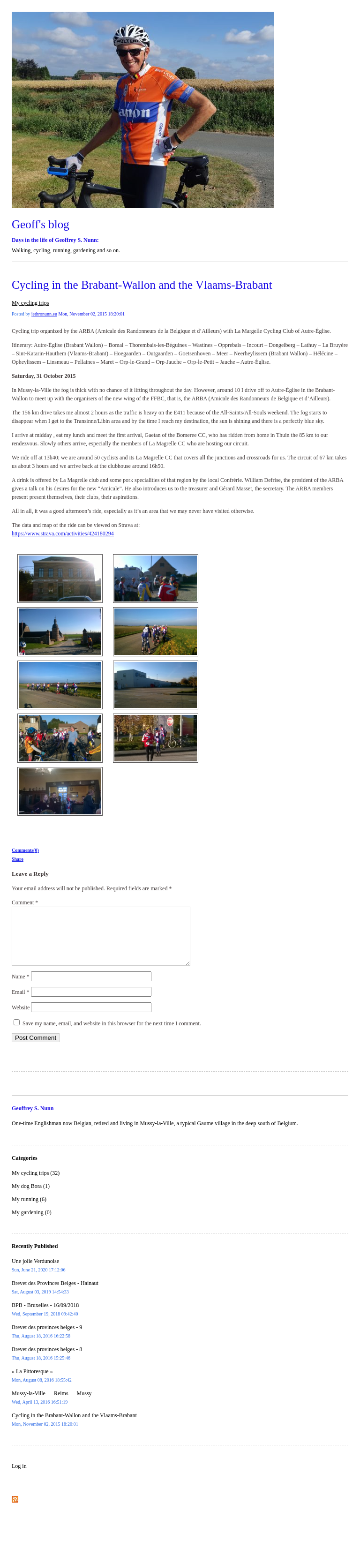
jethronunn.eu (44, 313)
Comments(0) (25, 850)
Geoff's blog (40, 224)
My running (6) (29, 1210)
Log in (19, 1477)
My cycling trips (30, 303)
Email (21, 1003)
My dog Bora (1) (31, 1197)
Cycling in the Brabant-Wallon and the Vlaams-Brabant (142, 284)
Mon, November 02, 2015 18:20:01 (91, 313)
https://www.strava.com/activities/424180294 (63, 533)
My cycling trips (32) (36, 1184)
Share (17, 859)
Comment (25, 902)
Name (21, 988)
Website (21, 1018)
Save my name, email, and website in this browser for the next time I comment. (111, 1034)
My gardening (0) (32, 1223)
